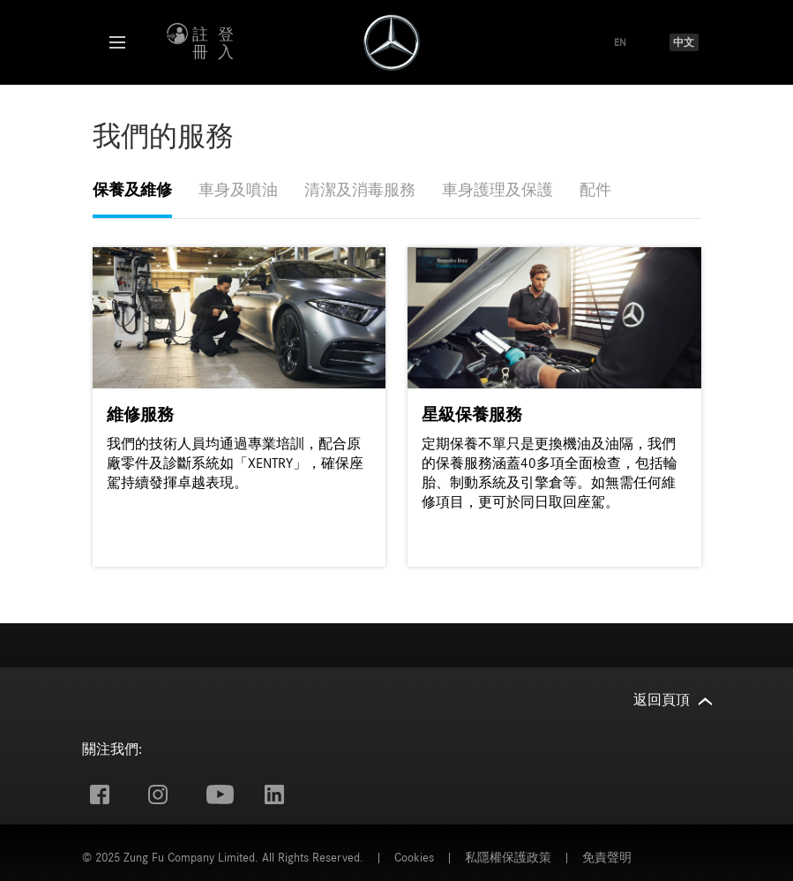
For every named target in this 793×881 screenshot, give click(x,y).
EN (620, 42)
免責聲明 (607, 858)
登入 (226, 44)
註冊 (200, 44)
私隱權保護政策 (508, 858)
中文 (683, 42)
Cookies (414, 858)
